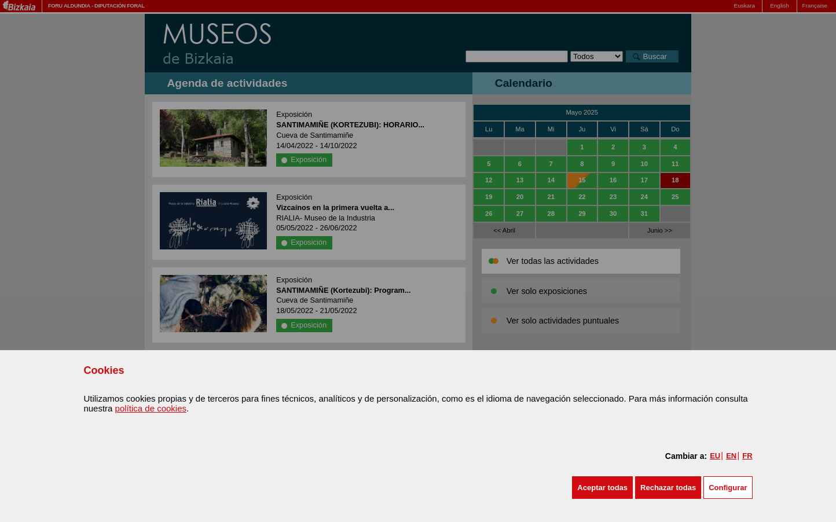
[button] (602, 487)
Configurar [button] (728, 487)
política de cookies (150, 408)
